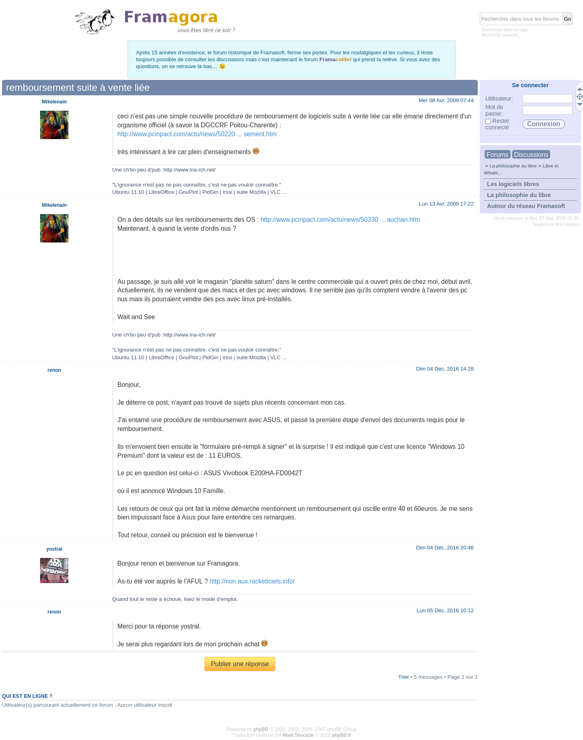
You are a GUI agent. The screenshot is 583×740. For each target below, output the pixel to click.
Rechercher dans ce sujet (505, 30)
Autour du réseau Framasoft (526, 206)
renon (54, 370)
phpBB (260, 729)
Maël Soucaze (298, 735)
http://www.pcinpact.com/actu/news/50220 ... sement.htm (197, 134)
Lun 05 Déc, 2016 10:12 (445, 610)
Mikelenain (54, 102)
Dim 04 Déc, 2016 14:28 (445, 369)
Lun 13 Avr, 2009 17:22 (446, 204)
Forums (498, 154)
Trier (403, 677)
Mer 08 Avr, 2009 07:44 (446, 100)
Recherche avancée (500, 35)
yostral (54, 549)
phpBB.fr (341, 735)
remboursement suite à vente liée (78, 87)
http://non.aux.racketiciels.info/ (252, 581)
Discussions (531, 154)
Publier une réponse (240, 664)
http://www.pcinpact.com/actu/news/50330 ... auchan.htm (340, 219)
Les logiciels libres (513, 184)
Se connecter (530, 85)
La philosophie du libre (513, 165)
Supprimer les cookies (556, 224)
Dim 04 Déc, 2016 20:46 (445, 548)
